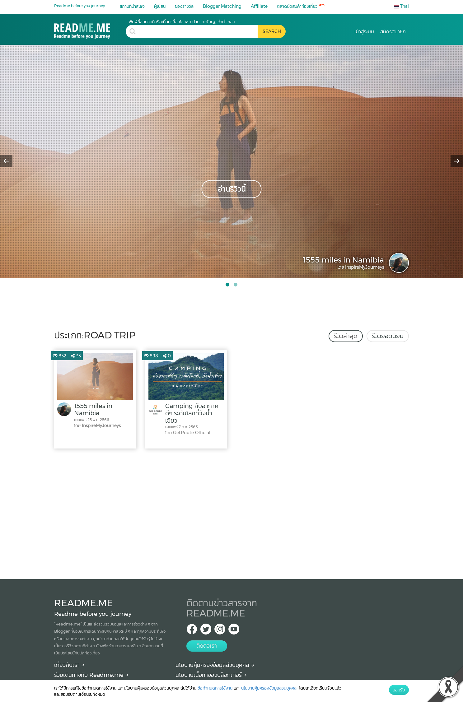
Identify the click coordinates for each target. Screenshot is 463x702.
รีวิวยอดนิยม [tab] (388, 336)
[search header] (198, 31)
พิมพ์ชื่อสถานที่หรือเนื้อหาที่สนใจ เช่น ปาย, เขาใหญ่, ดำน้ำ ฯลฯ (182, 22)
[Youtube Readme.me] (233, 630)
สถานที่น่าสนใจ (132, 6)
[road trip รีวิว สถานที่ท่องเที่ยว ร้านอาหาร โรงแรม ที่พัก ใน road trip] (90, 29)
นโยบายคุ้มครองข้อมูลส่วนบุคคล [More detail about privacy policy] (214, 665)
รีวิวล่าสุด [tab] (346, 336)
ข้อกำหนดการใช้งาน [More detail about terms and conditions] (215, 688)
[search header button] (272, 31)
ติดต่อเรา (206, 645)
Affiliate (259, 6)
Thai (401, 6)
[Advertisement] (231, 512)
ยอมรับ (399, 690)
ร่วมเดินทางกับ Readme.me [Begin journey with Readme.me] (91, 675)
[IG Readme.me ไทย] (219, 630)
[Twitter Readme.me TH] (205, 630)
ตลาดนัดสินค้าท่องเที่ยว (301, 6)
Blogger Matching (222, 6)
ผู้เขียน (160, 6)
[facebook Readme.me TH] (191, 630)
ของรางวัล (184, 6)
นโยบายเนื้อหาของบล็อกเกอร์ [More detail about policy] (211, 675)
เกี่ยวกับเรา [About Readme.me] (69, 665)
